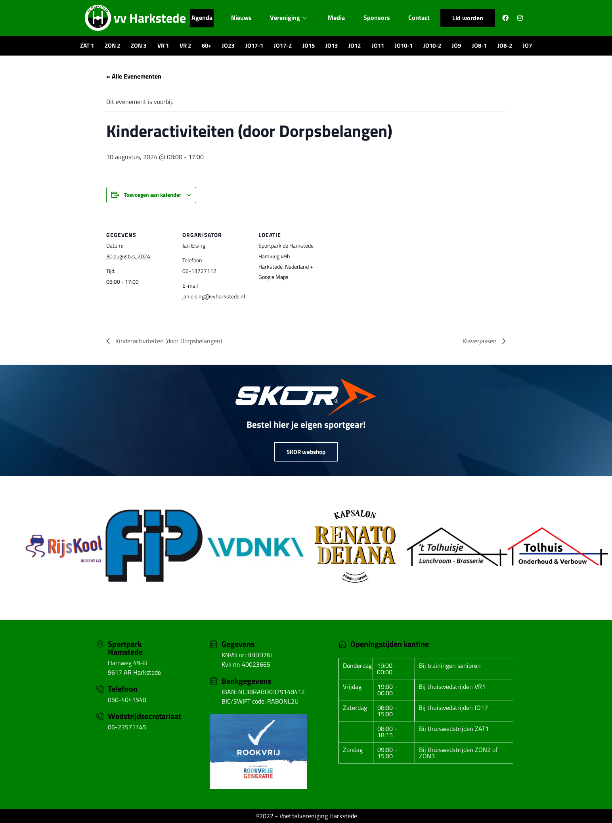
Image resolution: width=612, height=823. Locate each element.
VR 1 (163, 45)
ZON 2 (112, 45)
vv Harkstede (150, 17)
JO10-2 (432, 45)
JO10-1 (404, 45)
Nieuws (240, 17)
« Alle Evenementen (133, 76)
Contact (421, 17)
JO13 (331, 45)
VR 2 (185, 45)
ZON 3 (138, 45)
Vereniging (288, 17)
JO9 (456, 45)
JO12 (354, 45)
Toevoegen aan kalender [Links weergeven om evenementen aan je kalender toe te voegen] (152, 194)
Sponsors (378, 17)
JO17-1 (254, 45)
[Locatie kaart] (376, 270)
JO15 (308, 45)
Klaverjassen (480, 341)
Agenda (200, 17)
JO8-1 (479, 45)
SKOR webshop (306, 451)
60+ (206, 45)
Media (337, 17)
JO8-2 (504, 45)
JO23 (228, 45)
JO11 (378, 45)
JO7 (527, 45)
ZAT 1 (87, 45)
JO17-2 (283, 45)
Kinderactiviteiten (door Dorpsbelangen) (168, 341)
